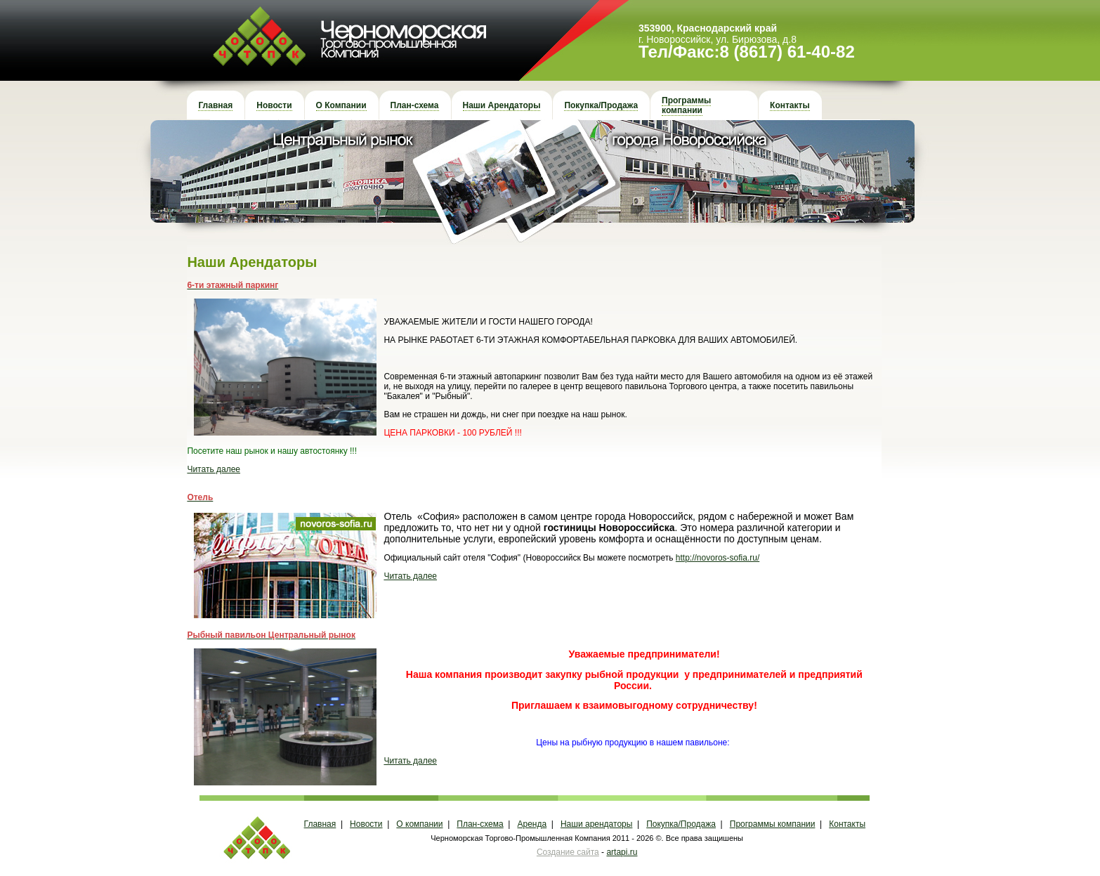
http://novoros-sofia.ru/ (717, 558)
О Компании (341, 105)
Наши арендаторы (596, 824)
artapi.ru (621, 852)
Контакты (790, 105)
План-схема (415, 105)
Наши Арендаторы (502, 105)
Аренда (532, 824)
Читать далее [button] (213, 469)
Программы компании (686, 105)
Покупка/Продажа (601, 105)
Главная (215, 105)
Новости (274, 105)
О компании (419, 824)
